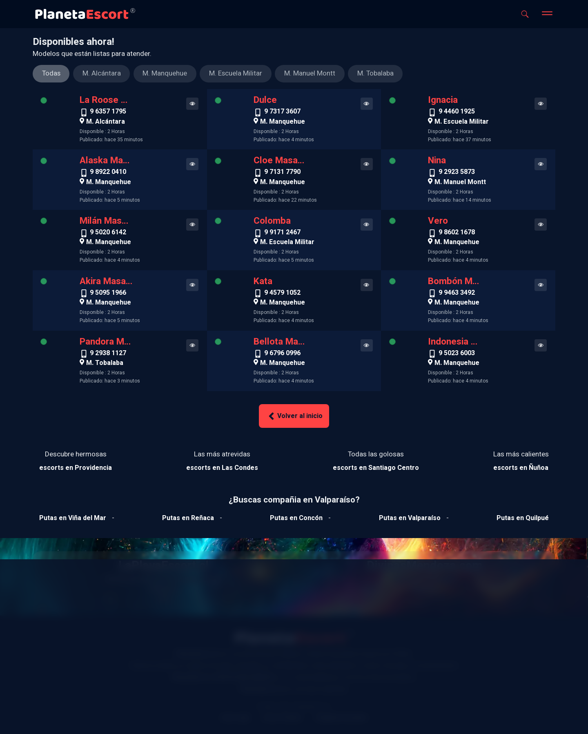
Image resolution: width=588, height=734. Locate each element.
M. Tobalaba (104, 363)
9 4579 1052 (282, 293)
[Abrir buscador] (525, 14)
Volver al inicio (294, 416)
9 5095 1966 (108, 293)
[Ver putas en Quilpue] (523, 518)
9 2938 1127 (108, 354)
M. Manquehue (282, 122)
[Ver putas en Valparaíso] (410, 518)
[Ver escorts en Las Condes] (222, 467)
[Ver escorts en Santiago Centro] (376, 467)
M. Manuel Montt (460, 182)
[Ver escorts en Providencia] (75, 467)
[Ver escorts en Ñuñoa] (521, 467)
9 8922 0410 (108, 173)
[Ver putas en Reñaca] (188, 518)
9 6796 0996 (282, 354)
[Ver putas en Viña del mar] (72, 518)
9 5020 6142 (108, 233)
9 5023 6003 (457, 354)
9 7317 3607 (282, 112)
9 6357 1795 (108, 112)
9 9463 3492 (457, 293)
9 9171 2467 (282, 233)
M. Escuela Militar (461, 122)
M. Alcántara (105, 122)
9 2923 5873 (457, 173)
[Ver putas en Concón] (296, 518)
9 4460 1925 (457, 112)
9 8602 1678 (457, 233)
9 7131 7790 (282, 173)
